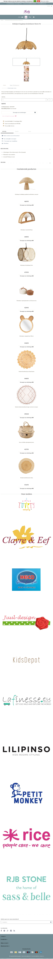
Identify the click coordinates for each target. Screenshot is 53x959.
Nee (38, 1)
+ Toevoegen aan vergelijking (9, 141)
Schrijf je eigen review (12, 88)
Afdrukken (5, 143)
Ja (34, 1)
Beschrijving (4, 148)
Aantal (3, 97)
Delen (16, 131)
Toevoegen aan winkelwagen (26, 205)
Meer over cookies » (45, 1)
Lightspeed (28, 956)
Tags (29, 131)
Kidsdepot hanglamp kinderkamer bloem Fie (14, 20)
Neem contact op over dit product (11, 135)
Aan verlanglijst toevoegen (9, 116)
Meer (14, 85)
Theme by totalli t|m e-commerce (37, 956)
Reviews (3, 162)
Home (2, 20)
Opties (4, 131)
